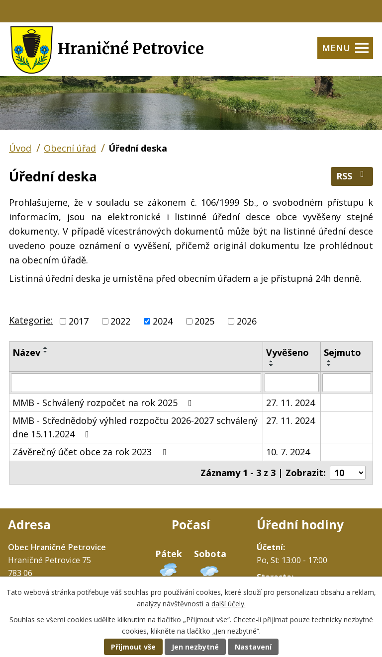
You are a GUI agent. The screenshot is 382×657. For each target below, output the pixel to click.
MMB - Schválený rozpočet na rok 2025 (104, 403)
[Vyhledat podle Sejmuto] (346, 382)
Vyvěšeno (287, 352)
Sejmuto (342, 352)
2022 (120, 321)
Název (26, 352)
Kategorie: (31, 320)
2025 (204, 321)
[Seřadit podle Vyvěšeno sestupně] (271, 365)
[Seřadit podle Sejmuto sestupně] (329, 365)
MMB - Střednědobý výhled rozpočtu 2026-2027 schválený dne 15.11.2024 (135, 427)
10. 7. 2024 (288, 452)
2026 (247, 321)
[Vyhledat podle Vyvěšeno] (292, 382)
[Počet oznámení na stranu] (348, 473)
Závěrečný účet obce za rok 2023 (91, 452)
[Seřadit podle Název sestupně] (45, 352)
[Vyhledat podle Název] (136, 382)
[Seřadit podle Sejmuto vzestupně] (329, 361)
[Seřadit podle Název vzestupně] (45, 348)
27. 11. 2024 (290, 403)
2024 (163, 321)
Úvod (20, 148)
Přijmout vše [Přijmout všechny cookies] (133, 647)
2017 (79, 321)
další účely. (228, 603)
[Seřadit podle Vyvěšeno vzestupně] (271, 361)
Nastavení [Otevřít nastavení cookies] (253, 647)
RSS (352, 175)
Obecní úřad (70, 148)
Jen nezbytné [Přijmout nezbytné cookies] (195, 647)
